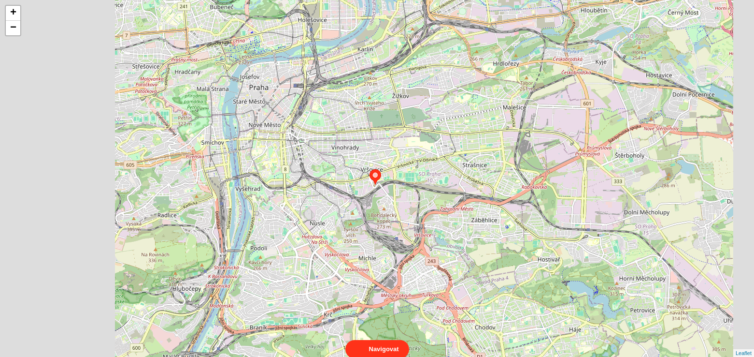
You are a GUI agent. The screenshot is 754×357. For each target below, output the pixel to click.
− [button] (13, 28)
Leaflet (744, 344)
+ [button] (13, 13)
